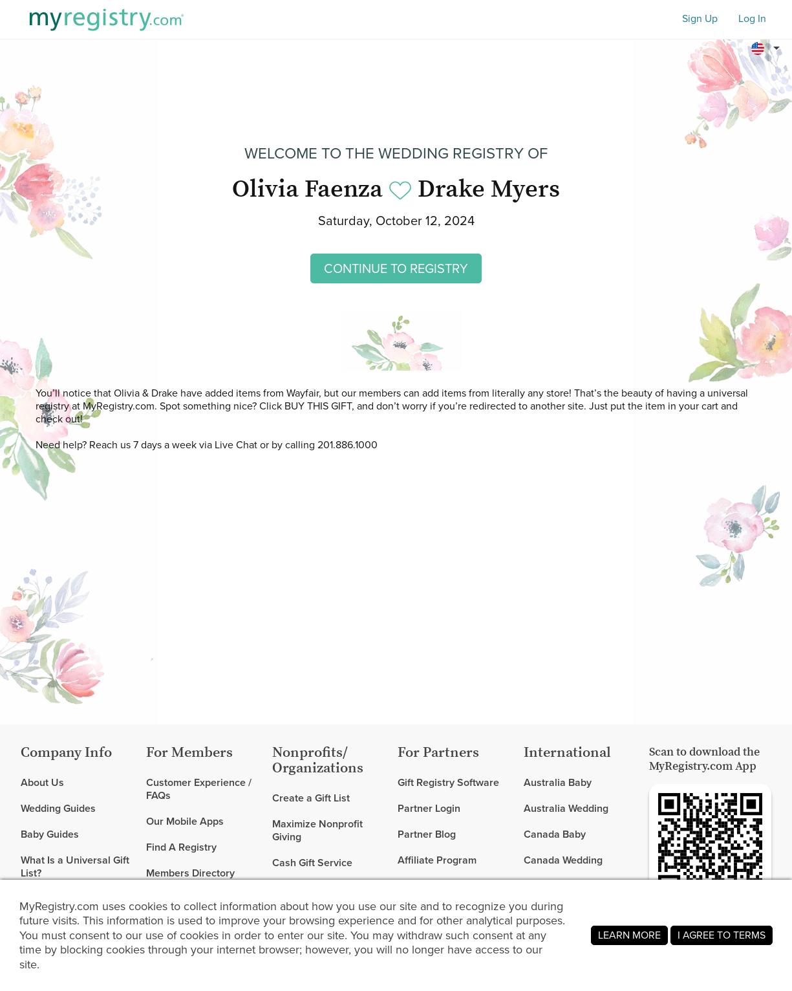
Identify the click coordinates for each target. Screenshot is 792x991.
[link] (78, 809)
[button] (767, 47)
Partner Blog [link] (427, 834)
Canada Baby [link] (555, 834)
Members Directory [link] (190, 873)
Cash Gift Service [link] (312, 862)
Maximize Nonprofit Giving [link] (317, 830)
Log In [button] (752, 19)
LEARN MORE (629, 935)
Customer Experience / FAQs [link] (199, 789)
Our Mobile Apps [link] (185, 821)
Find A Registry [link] (181, 847)
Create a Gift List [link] (311, 798)
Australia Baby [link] (558, 783)
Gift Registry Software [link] (448, 783)
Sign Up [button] (700, 19)
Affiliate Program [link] (437, 860)
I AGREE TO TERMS (721, 935)
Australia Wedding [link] (566, 808)
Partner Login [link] (429, 808)
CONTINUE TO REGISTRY (396, 268)
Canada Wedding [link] (563, 860)
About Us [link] (42, 783)
